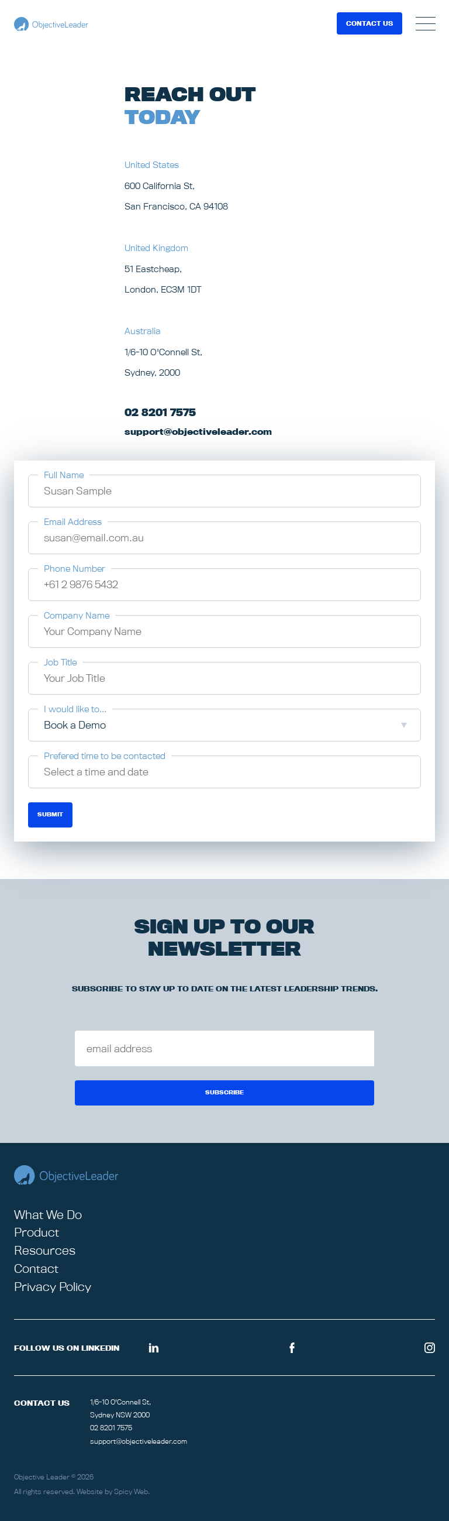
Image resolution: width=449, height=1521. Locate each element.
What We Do (48, 1214)
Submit (50, 814)
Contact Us (369, 23)
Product (36, 1232)
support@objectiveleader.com (138, 1441)
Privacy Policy (52, 1286)
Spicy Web (131, 1491)
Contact (36, 1268)
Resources (44, 1250)
